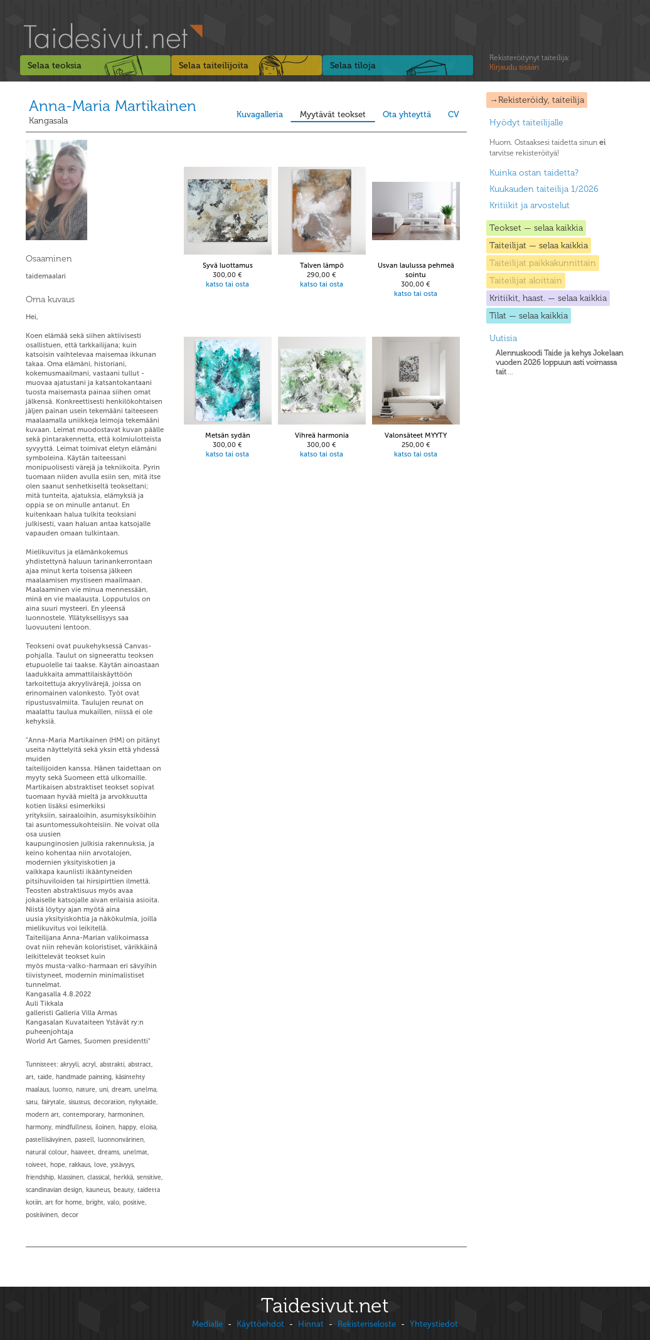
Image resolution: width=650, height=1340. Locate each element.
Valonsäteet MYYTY (416, 435)
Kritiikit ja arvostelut (529, 205)
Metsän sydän (227, 435)
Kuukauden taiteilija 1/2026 (544, 189)
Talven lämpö (322, 265)
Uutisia (503, 338)
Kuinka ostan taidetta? (533, 172)
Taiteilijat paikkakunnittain (542, 263)
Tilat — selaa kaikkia (528, 315)
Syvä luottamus (228, 265)
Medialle (207, 1324)
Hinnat (311, 1324)
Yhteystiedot (434, 1324)
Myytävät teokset (333, 114)
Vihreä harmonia (322, 435)
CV (453, 114)
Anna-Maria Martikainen (112, 106)
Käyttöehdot (260, 1324)
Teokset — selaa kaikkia (536, 228)
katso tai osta (227, 284)
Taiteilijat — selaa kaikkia (538, 245)
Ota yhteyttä (407, 114)
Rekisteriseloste (367, 1324)
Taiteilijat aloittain (525, 280)
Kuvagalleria (260, 114)
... (559, 362)
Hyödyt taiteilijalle (526, 122)
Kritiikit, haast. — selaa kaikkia (548, 298)
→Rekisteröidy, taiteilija (536, 100)
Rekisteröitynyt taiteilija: (529, 62)
